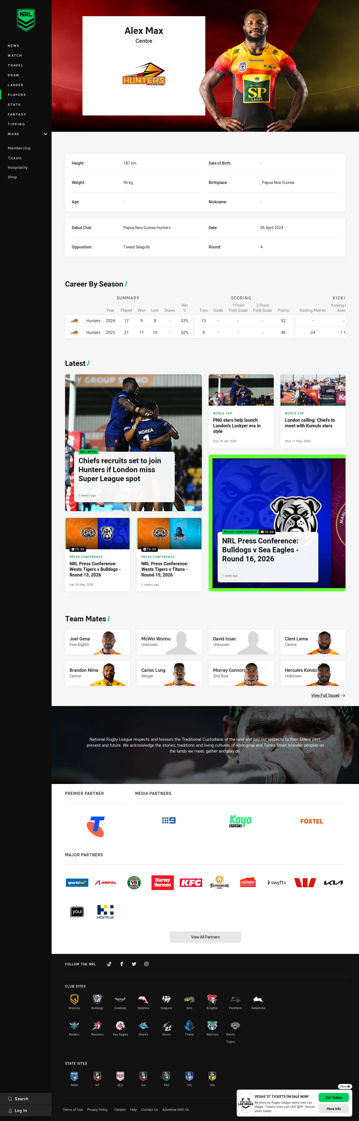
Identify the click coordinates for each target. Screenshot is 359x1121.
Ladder (16, 85)
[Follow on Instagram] (146, 964)
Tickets (15, 157)
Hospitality (18, 167)
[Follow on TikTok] (109, 964)
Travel (16, 65)
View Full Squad (328, 695)
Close (345, 1086)
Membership (19, 148)
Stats (14, 104)
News (14, 45)
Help (133, 1109)
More (27, 134)
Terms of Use (73, 1109)
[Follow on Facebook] (121, 964)
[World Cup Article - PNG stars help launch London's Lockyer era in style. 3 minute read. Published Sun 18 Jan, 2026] (241, 411)
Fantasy (17, 114)
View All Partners (205, 937)
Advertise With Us (175, 1109)
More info (334, 1108)
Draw (14, 75)
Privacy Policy (97, 1109)
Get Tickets (334, 1097)
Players (17, 95)
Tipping (16, 124)
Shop (12, 176)
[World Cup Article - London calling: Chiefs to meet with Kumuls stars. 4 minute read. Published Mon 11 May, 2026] (313, 411)
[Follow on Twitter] (134, 964)
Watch (15, 55)
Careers (120, 1109)
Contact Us (149, 1109)
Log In (17, 1110)
